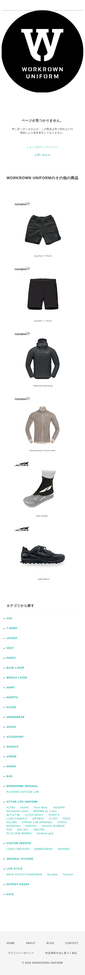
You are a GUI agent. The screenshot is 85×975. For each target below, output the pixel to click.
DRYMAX (38, 818)
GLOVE (11, 707)
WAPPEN (64, 849)
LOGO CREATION (18, 849)
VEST (10, 648)
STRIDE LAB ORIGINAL (37, 822)
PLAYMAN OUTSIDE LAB (23, 791)
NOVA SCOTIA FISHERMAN (24, 874)
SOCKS (11, 727)
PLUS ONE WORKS (19, 833)
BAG (10, 776)
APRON (11, 756)
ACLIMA (12, 822)
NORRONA (13, 826)
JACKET (12, 638)
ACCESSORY (15, 736)
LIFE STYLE (14, 868)
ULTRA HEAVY (34, 814)
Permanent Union (18, 811)
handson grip (45, 833)
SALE (10, 894)
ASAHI (24, 807)
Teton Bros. (41, 807)
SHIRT (11, 687)
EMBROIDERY (43, 849)
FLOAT (53, 818)
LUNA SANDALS (17, 818)
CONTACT (71, 943)
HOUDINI (59, 807)
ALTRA (11, 807)
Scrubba (52, 874)
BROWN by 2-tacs (45, 811)
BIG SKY (23, 829)
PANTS (11, 658)
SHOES (11, 766)
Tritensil (68, 874)
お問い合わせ (42, 154)
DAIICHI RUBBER (53, 826)
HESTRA (39, 829)
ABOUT (30, 943)
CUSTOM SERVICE (19, 843)
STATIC (62, 822)
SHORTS (12, 697)
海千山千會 (13, 814)
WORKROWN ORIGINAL (22, 786)
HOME (11, 943)
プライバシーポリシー (21, 953)
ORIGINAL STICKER (20, 858)
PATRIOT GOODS (18, 884)
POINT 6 (54, 814)
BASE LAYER (15, 667)
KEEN (66, 818)
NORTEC (31, 826)
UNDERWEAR (16, 717)
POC (9, 829)
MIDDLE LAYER (17, 677)
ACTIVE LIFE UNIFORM (22, 801)
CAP (9, 618)
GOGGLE (13, 746)
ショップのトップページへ (42, 147)
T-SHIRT (12, 628)
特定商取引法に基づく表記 (61, 953)
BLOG (50, 943)
